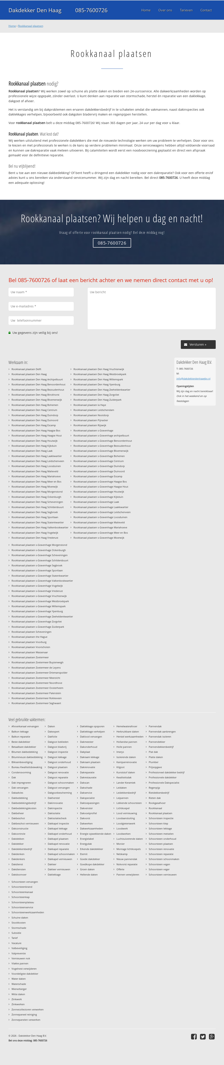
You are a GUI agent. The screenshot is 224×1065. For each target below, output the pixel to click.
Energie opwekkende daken (95, 833)
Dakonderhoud (88, 746)
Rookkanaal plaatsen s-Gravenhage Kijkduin (98, 496)
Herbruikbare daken (127, 731)
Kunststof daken (125, 772)
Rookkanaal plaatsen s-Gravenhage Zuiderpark (38, 626)
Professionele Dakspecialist (164, 782)
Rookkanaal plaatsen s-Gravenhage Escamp (98, 476)
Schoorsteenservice (22, 907)
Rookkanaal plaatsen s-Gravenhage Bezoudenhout (102, 445)
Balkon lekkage (20, 731)
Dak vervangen (20, 787)
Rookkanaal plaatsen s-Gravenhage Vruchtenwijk (39, 596)
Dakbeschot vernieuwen (25, 823)
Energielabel (87, 838)
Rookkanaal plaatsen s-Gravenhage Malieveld (99, 522)
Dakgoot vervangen (59, 787)
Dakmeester (86, 741)
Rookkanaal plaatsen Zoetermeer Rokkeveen (37, 698)
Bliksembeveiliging (22, 762)
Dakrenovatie (87, 767)
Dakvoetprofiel (88, 813)
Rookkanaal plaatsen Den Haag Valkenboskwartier (40, 527)
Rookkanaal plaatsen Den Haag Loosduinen (36, 466)
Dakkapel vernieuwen (60, 859)
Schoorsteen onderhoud (162, 838)
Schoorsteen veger (159, 869)
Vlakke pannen (20, 963)
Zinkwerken (18, 1004)
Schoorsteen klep (158, 823)
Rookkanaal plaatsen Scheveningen (31, 631)
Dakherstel (54, 798)
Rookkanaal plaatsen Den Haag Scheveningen (37, 501)
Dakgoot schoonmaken (61, 782)
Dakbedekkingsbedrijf (24, 803)
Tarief (15, 937)
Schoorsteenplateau (23, 902)
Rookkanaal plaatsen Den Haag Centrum (34, 410)
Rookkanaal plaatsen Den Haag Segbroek (35, 512)
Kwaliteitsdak (124, 777)
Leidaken (121, 787)
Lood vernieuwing (126, 813)
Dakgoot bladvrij (57, 746)
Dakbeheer (18, 813)
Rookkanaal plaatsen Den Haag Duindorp (35, 415)
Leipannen (122, 798)
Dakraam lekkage (89, 757)
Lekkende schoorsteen (129, 803)
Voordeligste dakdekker (25, 973)
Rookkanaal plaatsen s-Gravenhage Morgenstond (39, 544)
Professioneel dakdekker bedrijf (167, 772)
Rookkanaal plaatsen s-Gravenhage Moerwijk (99, 537)
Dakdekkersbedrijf (22, 849)
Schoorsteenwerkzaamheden (28, 912)
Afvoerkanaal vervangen (25, 726)
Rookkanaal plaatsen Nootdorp (91, 415)
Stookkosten (19, 922)
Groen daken (87, 869)
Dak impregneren (21, 782)
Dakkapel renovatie (59, 843)
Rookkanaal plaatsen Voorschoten (31, 647)
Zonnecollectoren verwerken (28, 1009)
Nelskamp (122, 854)
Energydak (86, 843)
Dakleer (52, 864)
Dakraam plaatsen (90, 762)
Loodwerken (123, 833)
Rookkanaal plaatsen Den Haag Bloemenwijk (37, 399)
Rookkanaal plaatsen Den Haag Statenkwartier (38, 522)
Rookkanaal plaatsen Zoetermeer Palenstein (36, 693)
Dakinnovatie (55, 803)
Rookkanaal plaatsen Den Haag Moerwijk (35, 486)
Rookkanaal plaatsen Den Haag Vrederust (35, 537)
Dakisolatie (54, 813)
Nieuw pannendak (126, 859)
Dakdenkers (18, 859)
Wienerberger (19, 989)
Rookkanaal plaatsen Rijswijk (90, 425)
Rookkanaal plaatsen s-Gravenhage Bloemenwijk (101, 450)
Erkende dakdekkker (91, 849)
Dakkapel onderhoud (60, 833)
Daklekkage (54, 874)
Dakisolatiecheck (57, 818)
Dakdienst (17, 864)
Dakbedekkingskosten (24, 808)
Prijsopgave (155, 767)
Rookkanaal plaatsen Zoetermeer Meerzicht (36, 677)
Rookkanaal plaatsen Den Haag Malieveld (35, 471)
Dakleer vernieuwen (59, 869)
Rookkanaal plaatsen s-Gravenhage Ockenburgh (39, 550)
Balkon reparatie (21, 736)
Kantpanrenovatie (126, 762)
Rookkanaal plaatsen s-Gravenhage (93, 430)
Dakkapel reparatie (58, 849)
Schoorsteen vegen (159, 864)
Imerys (120, 751)
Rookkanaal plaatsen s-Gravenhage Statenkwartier (40, 575)
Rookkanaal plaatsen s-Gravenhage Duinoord (99, 471)
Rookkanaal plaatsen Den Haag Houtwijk (35, 440)
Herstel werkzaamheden (130, 736)
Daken (51, 726)
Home (12, 26)
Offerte (120, 869)
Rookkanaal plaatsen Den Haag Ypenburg (97, 384)
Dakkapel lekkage (57, 828)
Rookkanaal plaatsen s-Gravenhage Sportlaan (37, 570)
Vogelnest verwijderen (24, 968)
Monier (120, 843)
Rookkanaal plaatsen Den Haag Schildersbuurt (38, 507)
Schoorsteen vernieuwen (163, 874)
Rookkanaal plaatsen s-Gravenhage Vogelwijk (37, 585)
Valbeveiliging (19, 948)
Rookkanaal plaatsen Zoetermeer (30, 657)
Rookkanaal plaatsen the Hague (29, 636)
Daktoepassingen (89, 803)
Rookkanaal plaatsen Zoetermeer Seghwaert (36, 703)
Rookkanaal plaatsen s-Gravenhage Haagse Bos (100, 481)
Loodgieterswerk (125, 823)
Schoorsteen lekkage (160, 828)
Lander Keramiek (125, 782)
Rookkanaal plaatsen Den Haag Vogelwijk (35, 532)
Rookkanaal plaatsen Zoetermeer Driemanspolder (39, 672)
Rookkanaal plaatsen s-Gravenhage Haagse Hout (101, 486)
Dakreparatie (87, 772)
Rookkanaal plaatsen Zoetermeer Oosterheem (37, 687)
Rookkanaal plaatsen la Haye (90, 405)
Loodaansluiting (125, 818)
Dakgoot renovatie (58, 772)
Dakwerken (86, 823)
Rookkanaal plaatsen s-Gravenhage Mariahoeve (100, 527)
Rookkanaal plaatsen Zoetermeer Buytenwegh (37, 662)
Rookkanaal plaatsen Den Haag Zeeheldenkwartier (102, 389)
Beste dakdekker (21, 741)
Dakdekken (18, 838)
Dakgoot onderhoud (59, 762)
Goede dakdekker (90, 859)
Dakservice (86, 792)
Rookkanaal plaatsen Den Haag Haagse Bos (36, 430)
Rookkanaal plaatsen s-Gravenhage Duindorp (99, 466)
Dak (14, 777)
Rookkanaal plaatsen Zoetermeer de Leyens (36, 667)
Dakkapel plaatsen (58, 838)
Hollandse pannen (126, 741)
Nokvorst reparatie (126, 864)
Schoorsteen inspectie (161, 818)
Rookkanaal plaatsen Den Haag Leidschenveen (38, 461)
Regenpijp (154, 787)
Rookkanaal (155, 808)
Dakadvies (17, 792)
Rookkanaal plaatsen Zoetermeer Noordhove (37, 682)
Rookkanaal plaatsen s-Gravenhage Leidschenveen (102, 512)
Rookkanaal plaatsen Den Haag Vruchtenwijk (99, 369)
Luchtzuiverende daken (129, 838)
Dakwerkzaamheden (91, 828)
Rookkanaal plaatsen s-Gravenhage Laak (96, 501)
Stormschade (19, 927)
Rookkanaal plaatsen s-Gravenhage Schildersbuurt (40, 560)
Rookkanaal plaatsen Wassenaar (30, 652)
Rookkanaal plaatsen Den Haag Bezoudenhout (38, 389)
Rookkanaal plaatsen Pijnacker (91, 420)
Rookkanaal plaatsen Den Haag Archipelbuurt (37, 379)
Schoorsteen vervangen (25, 881)
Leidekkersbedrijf (126, 792)
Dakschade (86, 787)
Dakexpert (53, 731)
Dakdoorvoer (19, 874)
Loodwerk (122, 828)
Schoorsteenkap (21, 897)
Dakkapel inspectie (58, 823)
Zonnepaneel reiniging (24, 1014)
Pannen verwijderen (127, 874)
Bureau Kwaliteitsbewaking (27, 767)
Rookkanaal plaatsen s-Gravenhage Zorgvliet (37, 621)
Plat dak (153, 751)
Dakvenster (86, 808)
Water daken (19, 978)
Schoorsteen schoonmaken (164, 859)
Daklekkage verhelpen (92, 731)
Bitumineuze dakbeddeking (27, 757)
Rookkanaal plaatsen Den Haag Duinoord (35, 420)
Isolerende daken (126, 757)
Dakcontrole (18, 833)
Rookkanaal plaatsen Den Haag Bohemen (35, 405)
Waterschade (19, 984)
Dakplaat (85, 751)
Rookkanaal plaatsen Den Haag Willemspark (98, 379)
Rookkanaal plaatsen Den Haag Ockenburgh (36, 496)
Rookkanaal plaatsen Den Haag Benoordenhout (38, 384)
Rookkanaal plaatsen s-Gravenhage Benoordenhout (103, 440)
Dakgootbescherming (60, 792)
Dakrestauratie (88, 777)
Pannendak (155, 726)
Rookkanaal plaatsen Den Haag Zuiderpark (97, 399)
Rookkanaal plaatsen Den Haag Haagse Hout (37, 435)
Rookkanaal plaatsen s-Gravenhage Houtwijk (99, 491)
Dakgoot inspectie (58, 751)
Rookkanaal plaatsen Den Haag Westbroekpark (100, 374)
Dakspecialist (87, 798)
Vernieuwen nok (21, 958)
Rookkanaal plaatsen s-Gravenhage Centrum (99, 461)
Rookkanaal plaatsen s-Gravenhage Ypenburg (37, 611)
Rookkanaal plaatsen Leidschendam (94, 410)
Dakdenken (18, 854)
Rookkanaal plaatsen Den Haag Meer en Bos (36, 481)
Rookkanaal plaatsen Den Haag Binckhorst (35, 394)
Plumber (153, 762)
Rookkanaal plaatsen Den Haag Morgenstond (37, 491)
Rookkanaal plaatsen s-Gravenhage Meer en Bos (101, 532)
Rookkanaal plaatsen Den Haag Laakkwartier (37, 456)
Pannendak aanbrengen (162, 731)
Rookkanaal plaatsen (30, 26)
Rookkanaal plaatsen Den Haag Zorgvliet (96, 394)
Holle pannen (124, 746)
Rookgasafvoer (157, 803)
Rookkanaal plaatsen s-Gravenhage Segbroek (37, 565)
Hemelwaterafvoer (126, 726)
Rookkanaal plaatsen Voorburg (29, 642)
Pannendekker (157, 741)
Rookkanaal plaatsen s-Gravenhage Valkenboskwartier (42, 580)
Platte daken (156, 757)
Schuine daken (20, 917)
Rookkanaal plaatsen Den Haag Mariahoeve (36, 476)
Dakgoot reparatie (58, 777)
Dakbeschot (18, 818)
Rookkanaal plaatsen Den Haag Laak (32, 450)
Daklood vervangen (91, 736)
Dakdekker (18, 843)
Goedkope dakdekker (92, 864)
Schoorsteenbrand (22, 886)
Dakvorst (85, 818)
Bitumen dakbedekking (25, 751)
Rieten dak (155, 798)
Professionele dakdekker (162, 777)
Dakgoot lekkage (57, 757)
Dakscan (84, 782)
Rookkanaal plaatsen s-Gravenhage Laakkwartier (101, 507)
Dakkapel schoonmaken (61, 854)
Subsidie (16, 932)
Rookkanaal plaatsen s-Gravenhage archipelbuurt (101, 435)
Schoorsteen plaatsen (161, 843)
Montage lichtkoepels (128, 849)
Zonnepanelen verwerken (26, 1019)
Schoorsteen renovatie (161, 849)
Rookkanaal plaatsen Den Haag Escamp (34, 425)
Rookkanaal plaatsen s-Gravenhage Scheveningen (40, 555)
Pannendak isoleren (160, 736)
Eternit (83, 854)
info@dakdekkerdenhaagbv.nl (193, 378)
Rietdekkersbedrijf (159, 792)
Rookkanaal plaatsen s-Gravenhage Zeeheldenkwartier (42, 616)
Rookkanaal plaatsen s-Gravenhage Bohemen (99, 456)
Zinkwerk (17, 999)
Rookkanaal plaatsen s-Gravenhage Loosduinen (100, 517)
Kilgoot (120, 767)
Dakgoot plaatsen (58, 767)
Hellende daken (89, 874)
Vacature (16, 943)
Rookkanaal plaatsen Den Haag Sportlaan (35, 517)
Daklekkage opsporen (92, 726)
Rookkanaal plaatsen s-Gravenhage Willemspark (39, 606)
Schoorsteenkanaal (22, 892)
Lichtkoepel (123, 808)
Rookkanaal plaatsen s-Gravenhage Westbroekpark (40, 601)
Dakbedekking (20, 798)
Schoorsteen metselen (161, 833)
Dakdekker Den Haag (35, 10)
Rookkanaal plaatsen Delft (26, 369)
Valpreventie (19, 953)
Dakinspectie (55, 808)
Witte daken (18, 994)
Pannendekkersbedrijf (161, 746)
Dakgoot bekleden (58, 741)
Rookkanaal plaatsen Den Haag (29, 374)
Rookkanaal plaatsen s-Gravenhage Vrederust (37, 591)
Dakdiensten (19, 869)
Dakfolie (52, 736)
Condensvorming (21, 772)
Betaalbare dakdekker (24, 746)
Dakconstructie (20, 828)
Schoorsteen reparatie (161, 854)
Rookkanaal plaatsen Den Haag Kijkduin (34, 445)
